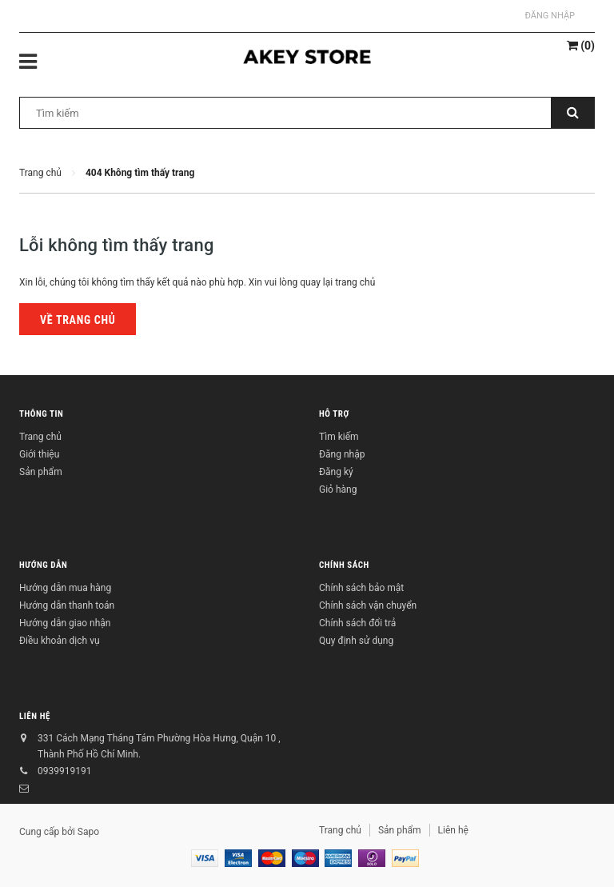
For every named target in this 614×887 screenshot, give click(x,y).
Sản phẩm (40, 471)
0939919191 (64, 771)
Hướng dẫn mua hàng (65, 587)
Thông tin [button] (41, 414)
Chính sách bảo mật (361, 587)
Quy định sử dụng (356, 640)
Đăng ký (336, 471)
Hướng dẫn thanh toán (66, 605)
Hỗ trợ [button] (334, 414)
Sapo (88, 831)
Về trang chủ (77, 320)
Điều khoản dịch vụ (59, 640)
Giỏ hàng (338, 489)
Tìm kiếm (339, 436)
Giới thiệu (39, 454)
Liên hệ (34, 716)
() (581, 45)
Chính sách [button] (344, 565)
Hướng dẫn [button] (43, 565)
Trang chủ (40, 436)
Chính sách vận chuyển (368, 605)
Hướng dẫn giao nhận (64, 623)
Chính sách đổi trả (357, 623)
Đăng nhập (550, 15)
